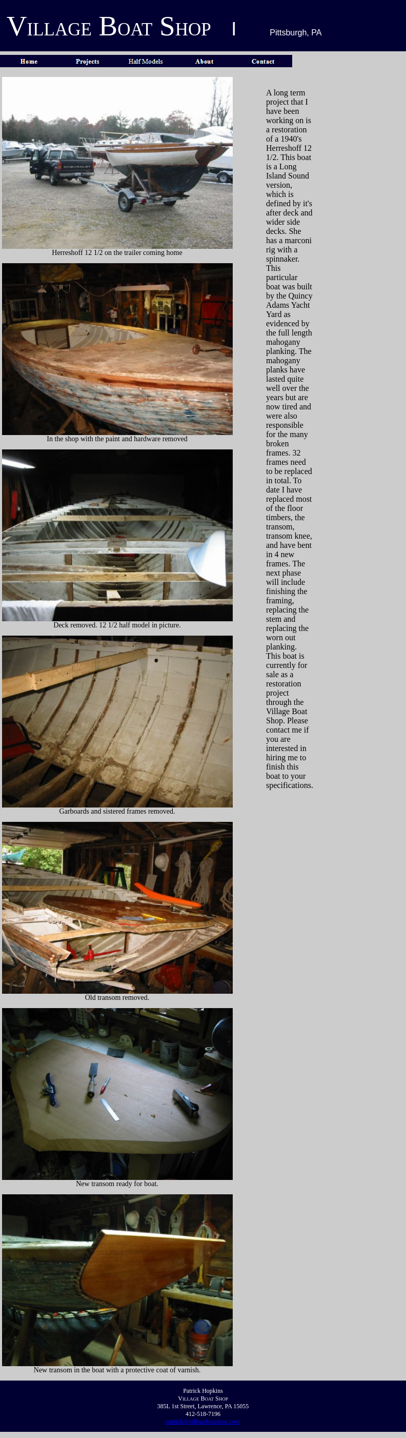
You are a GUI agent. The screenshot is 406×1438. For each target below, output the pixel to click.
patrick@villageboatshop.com (203, 1421)
